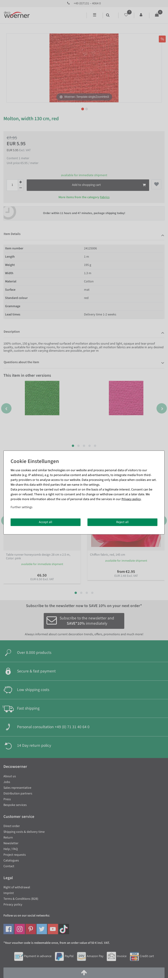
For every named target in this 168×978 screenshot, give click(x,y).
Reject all (122, 522)
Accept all (45, 522)
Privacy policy (131, 499)
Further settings (21, 507)
